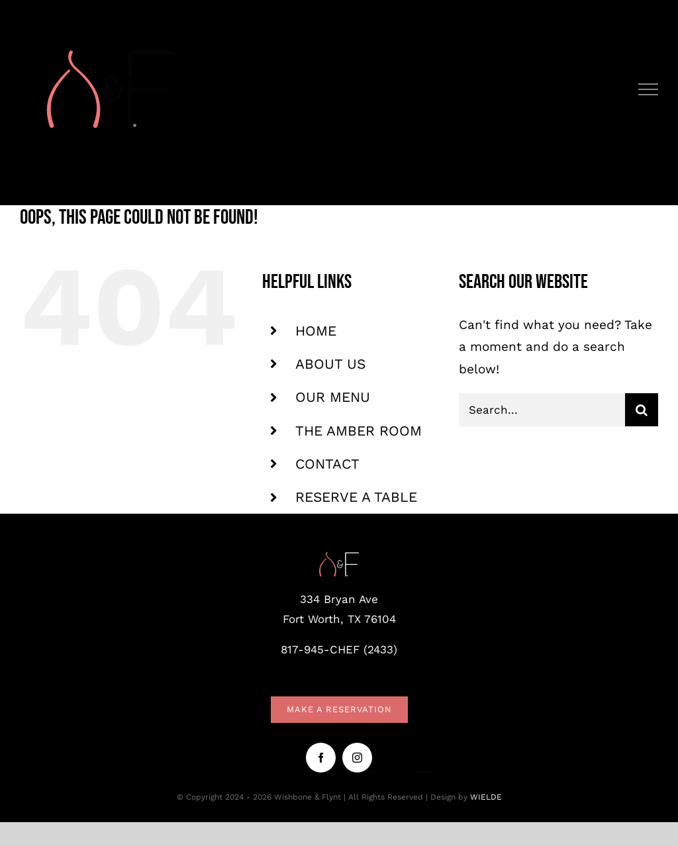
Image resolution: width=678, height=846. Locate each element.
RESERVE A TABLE (356, 497)
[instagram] (357, 758)
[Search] (641, 409)
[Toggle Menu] (648, 89)
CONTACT (327, 463)
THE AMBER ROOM (358, 430)
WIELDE (486, 797)
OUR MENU (332, 397)
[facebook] (321, 758)
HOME (315, 330)
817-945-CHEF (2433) (339, 649)
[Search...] (542, 409)
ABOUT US (330, 363)
